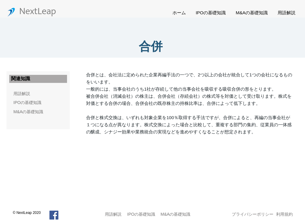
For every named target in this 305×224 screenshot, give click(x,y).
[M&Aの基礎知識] (38, 112)
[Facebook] (53, 215)
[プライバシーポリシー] (252, 214)
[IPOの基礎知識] (29, 102)
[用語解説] (21, 93)
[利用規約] (285, 214)
